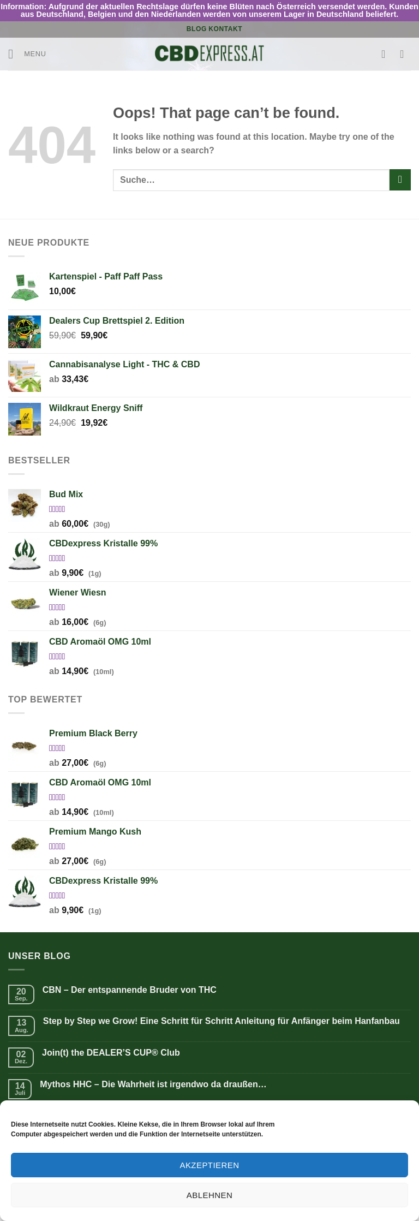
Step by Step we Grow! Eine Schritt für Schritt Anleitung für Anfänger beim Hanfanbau (221, 1021)
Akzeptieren (209, 1165)
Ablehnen (209, 1195)
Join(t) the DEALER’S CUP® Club (111, 1052)
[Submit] (400, 179)
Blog (197, 29)
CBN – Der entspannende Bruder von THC (130, 989)
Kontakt (225, 29)
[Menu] (27, 53)
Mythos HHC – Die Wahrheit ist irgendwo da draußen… (153, 1084)
